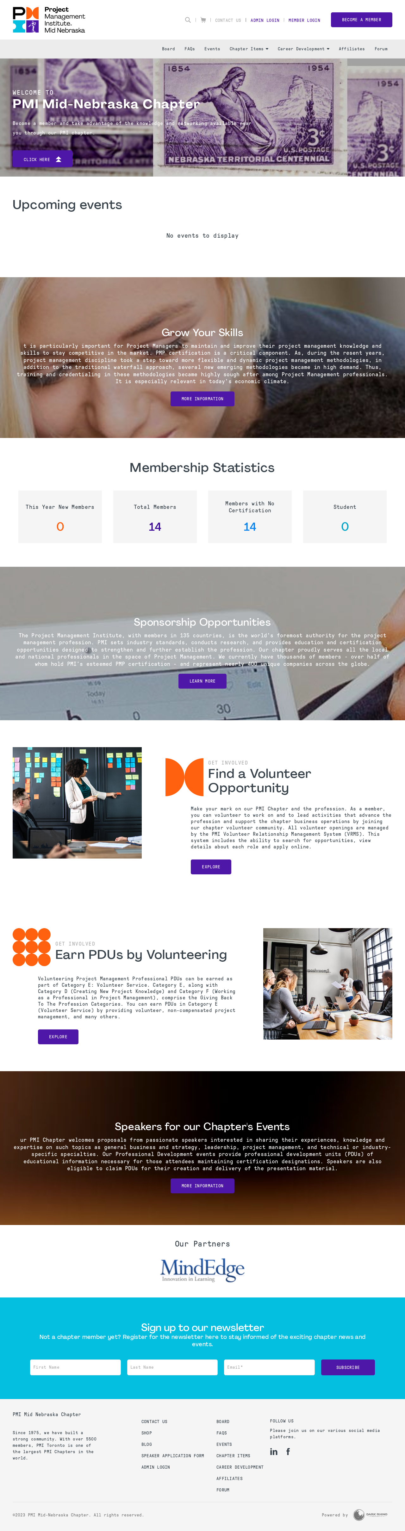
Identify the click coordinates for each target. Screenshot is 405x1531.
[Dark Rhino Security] (370, 1515)
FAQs (189, 49)
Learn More (203, 681)
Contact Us (228, 20)
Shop (146, 1433)
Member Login (304, 20)
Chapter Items (249, 49)
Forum (381, 49)
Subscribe (348, 1367)
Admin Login (265, 20)
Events (212, 49)
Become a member (361, 19)
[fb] (288, 1451)
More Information (202, 399)
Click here (42, 160)
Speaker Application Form (172, 1455)
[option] (202, 1270)
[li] (274, 1451)
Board (168, 49)
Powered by (335, 1515)
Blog (146, 1444)
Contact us (154, 1421)
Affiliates (352, 49)
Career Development (303, 49)
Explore (211, 867)
